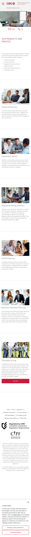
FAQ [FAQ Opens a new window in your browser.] (13, 381)
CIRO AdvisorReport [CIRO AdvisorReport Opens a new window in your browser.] (10, 387)
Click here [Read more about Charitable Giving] (15, 353)
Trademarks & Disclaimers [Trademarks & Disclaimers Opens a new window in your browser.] (9, 384)
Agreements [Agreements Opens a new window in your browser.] (20, 381)
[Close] (28, 502)
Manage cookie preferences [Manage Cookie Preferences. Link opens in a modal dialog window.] (11, 390)
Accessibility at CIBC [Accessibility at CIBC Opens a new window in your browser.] (22, 387)
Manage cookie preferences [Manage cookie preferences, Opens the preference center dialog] (15, 527)
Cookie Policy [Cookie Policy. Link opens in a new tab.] (23, 390)
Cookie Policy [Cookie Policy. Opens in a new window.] (17, 514)
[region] (15, 518)
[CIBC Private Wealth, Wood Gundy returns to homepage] (18, 3)
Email (13, 29)
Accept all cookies (15, 532)
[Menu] (3, 4)
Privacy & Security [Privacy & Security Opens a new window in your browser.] (22, 384)
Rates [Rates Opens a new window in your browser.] (8, 381)
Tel (22, 29)
